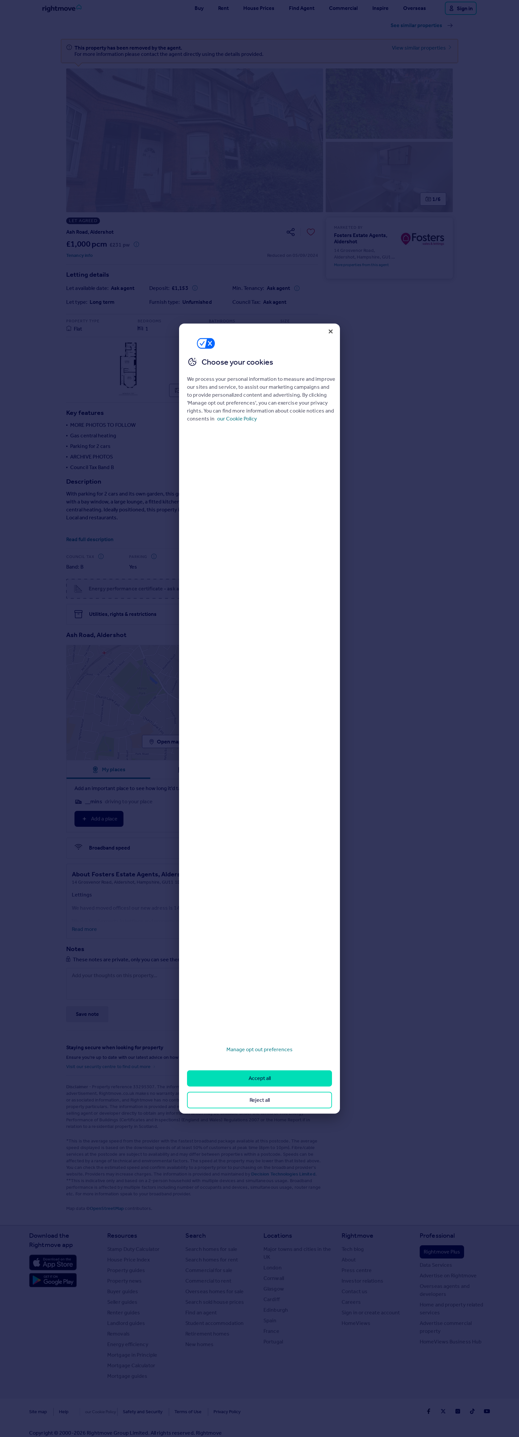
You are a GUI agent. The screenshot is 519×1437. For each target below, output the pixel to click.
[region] (259, 718)
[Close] (330, 331)
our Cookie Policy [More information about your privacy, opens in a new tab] (237, 419)
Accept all (260, 1078)
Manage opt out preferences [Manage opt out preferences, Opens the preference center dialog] (259, 1049)
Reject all (260, 1100)
